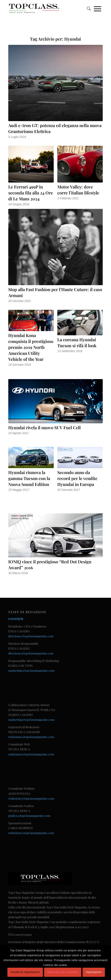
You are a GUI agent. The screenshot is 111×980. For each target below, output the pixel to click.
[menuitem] (88, 8)
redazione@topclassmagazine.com (31, 737)
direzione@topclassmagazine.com (30, 636)
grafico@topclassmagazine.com (29, 816)
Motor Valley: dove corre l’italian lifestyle (78, 189)
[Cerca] (88, 8)
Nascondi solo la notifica (62, 972)
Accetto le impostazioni (25, 972)
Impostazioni (94, 972)
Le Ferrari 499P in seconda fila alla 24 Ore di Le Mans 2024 (30, 192)
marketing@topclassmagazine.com (31, 670)
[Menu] (97, 8)
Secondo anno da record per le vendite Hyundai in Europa (77, 478)
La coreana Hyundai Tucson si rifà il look (76, 342)
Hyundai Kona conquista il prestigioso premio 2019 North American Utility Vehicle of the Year (30, 347)
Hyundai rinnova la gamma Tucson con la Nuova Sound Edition (29, 478)
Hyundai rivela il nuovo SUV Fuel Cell (44, 427)
